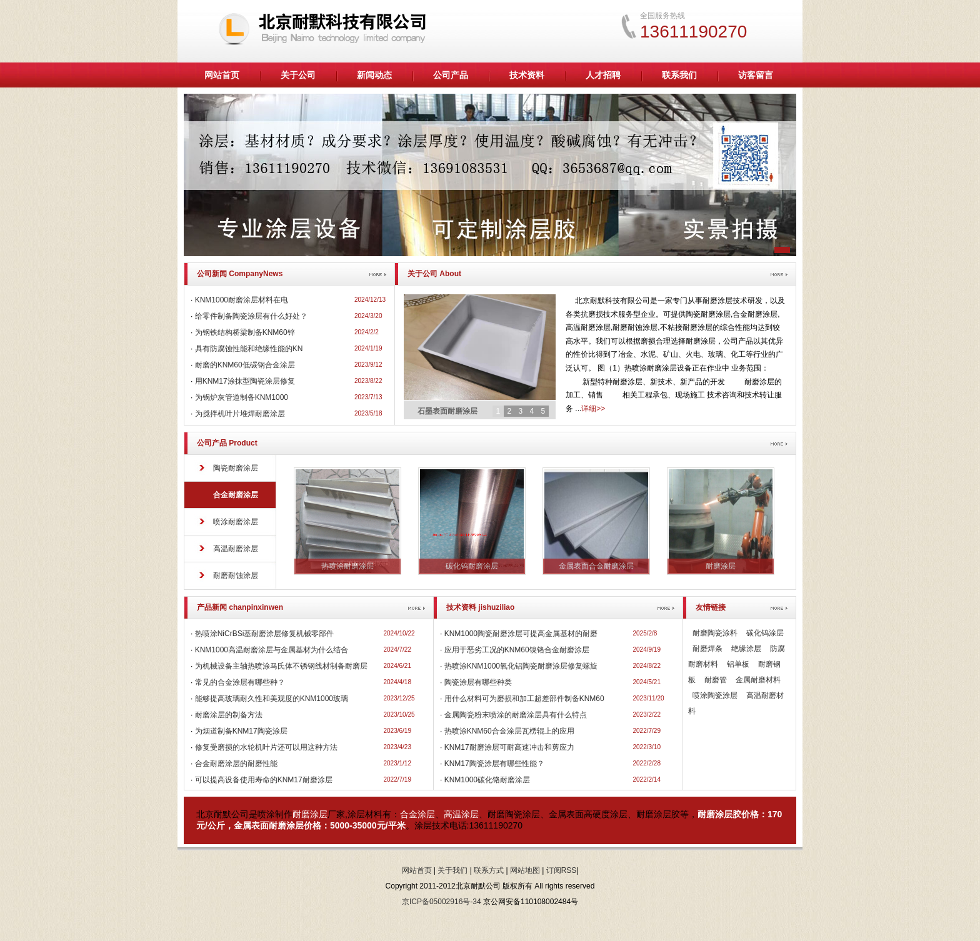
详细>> (593, 408)
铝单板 (738, 664)
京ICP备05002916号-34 (441, 901)
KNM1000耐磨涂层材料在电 (241, 300)
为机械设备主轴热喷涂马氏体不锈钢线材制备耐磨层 (281, 666)
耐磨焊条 (707, 648)
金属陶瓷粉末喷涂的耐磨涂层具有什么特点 (515, 714)
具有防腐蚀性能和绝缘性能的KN (249, 348)
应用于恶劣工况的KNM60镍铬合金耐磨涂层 (516, 649)
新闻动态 (374, 75)
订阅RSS (561, 870)
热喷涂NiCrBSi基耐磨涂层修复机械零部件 (264, 633)
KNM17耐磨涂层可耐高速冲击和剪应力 (509, 747)
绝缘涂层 (746, 648)
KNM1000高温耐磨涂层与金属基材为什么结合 (271, 649)
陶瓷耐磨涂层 (235, 468)
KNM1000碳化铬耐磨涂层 (487, 779)
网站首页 (221, 75)
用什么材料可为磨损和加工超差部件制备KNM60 (524, 698)
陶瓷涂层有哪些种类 (478, 682)
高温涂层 (461, 814)
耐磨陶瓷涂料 (715, 633)
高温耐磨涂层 (235, 548)
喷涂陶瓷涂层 (715, 695)
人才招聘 (603, 75)
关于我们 (453, 870)
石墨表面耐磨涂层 (448, 411)
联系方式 (489, 870)
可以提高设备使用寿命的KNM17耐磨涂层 (263, 779)
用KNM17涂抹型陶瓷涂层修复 (245, 381)
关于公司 (298, 75)
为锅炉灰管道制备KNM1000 (241, 397)
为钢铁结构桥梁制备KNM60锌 (245, 332)
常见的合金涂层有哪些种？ (240, 682)
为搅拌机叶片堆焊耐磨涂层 (240, 413)
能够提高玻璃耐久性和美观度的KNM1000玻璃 (271, 698)
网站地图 (525, 870)
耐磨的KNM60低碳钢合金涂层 (245, 365)
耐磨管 (715, 679)
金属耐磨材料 (758, 679)
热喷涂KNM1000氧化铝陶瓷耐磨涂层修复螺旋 (521, 666)
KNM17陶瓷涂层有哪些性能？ (494, 763)
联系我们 (679, 75)
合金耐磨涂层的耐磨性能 (236, 763)
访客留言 (755, 75)
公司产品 (450, 75)
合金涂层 (417, 814)
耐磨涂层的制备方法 (228, 714)
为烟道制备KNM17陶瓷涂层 (241, 731)
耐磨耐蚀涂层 (235, 575)
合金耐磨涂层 (235, 494)
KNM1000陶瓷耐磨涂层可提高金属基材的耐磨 (521, 633)
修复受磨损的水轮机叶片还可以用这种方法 (266, 747)
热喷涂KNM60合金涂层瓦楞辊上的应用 (509, 731)
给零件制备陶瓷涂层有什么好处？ (251, 316)
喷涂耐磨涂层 (235, 521)
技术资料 (526, 75)
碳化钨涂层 (765, 633)
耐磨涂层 (310, 814)
